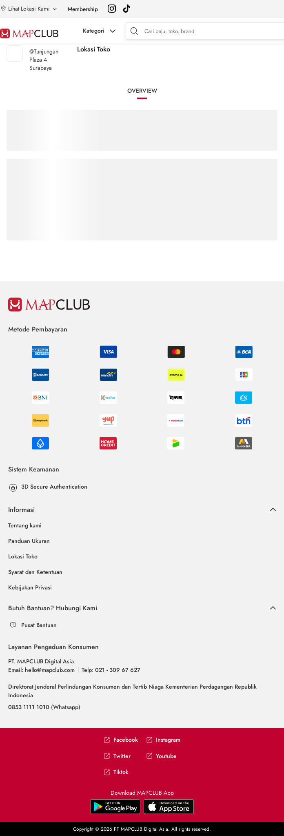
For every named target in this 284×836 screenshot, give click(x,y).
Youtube (161, 756)
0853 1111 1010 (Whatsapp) (44, 707)
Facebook (121, 740)
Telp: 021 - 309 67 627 (111, 670)
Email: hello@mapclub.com (41, 670)
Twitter (117, 756)
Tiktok (116, 772)
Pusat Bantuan (39, 625)
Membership (83, 9)
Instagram (163, 740)
